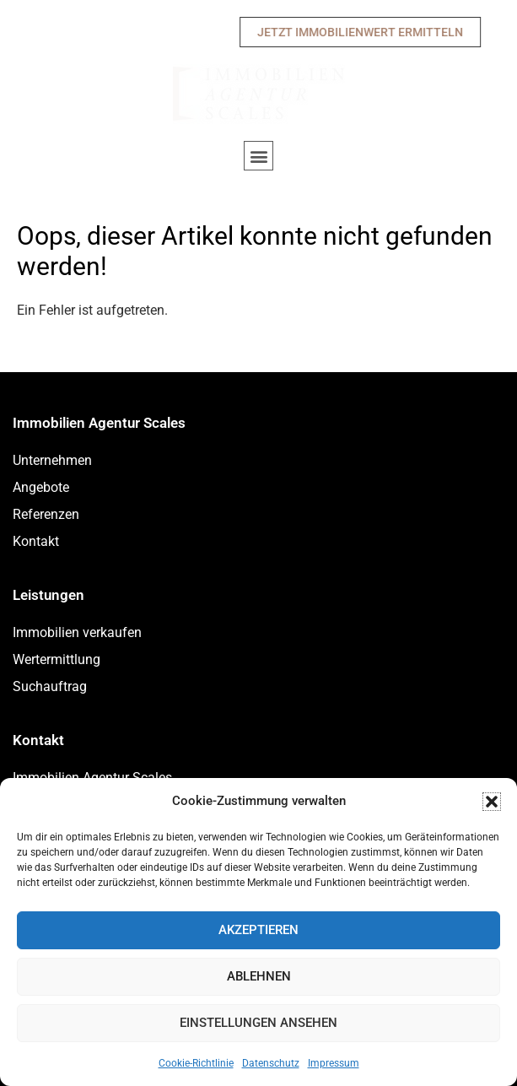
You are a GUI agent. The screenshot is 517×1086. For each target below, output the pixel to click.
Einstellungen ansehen (258, 1022)
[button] (491, 801)
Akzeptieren (258, 929)
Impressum (333, 1063)
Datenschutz (270, 1063)
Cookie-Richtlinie (196, 1063)
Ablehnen (259, 976)
